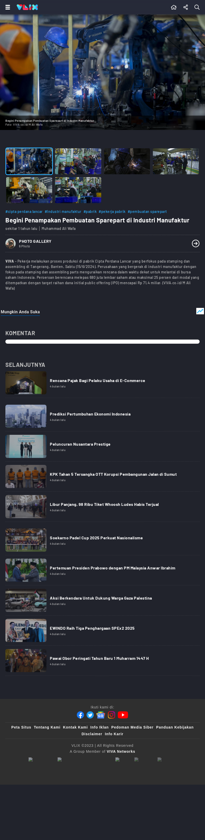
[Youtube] (123, 714)
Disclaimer (91, 734)
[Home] (27, 7)
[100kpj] (122, 760)
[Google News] (100, 714)
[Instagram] (111, 714)
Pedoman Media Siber (132, 727)
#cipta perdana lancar (24, 211)
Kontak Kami (75, 727)
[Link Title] (102, 384)
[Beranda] (173, 7)
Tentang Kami (47, 727)
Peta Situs (21, 727)
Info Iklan (99, 727)
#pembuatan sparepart (147, 211)
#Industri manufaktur (63, 211)
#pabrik (90, 211)
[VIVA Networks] (121, 751)
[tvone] (84, 760)
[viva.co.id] (40, 760)
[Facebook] (80, 714)
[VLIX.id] (166, 760)
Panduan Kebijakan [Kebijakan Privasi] (175, 727)
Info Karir (114, 734)
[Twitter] (90, 714)
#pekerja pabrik (112, 211)
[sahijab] (143, 760)
